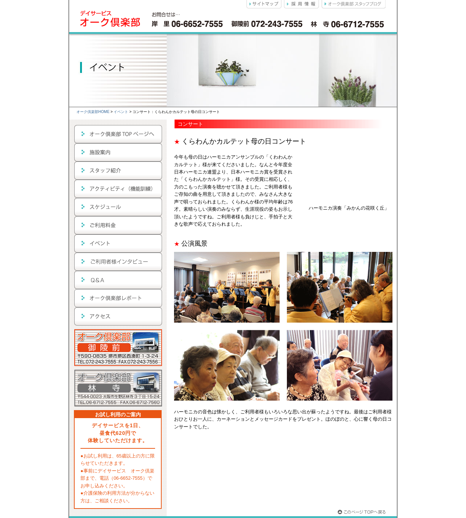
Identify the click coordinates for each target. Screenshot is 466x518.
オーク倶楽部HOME (93, 112)
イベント (121, 112)
